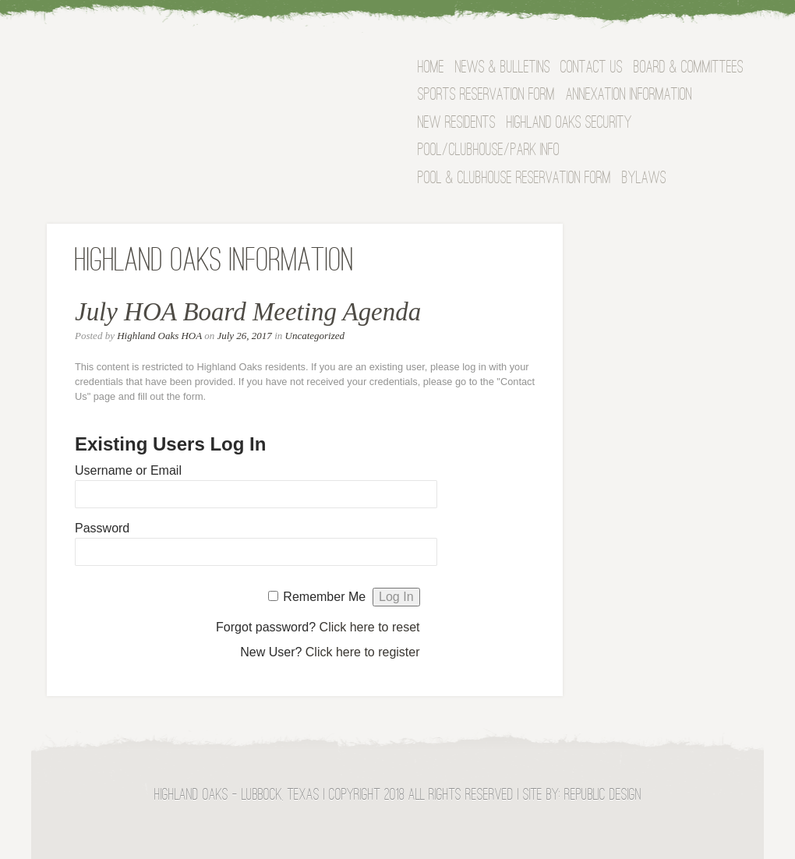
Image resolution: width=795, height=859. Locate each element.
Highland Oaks (199, 73)
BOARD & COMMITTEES (689, 68)
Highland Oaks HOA (159, 335)
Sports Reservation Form (486, 95)
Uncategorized (315, 335)
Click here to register (363, 652)
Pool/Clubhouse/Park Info (489, 151)
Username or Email (128, 470)
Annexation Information (629, 95)
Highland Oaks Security (569, 124)
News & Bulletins (502, 68)
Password (102, 528)
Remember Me (324, 596)
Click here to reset (370, 627)
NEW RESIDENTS (457, 124)
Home (431, 68)
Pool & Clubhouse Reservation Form (514, 179)
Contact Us (591, 68)
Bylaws (644, 179)
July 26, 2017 (244, 335)
